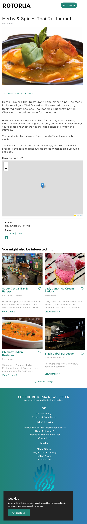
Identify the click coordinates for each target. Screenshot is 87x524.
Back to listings (43, 381)
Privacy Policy (43, 413)
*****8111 (9, 233)
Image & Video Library (44, 452)
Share (29, 93)
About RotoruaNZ (44, 431)
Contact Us (44, 438)
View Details (10, 311)
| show (19, 233)
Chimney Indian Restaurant (13, 353)
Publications (44, 459)
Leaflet (78, 215)
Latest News (44, 455)
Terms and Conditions (44, 416)
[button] (42, 185)
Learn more (37, 506)
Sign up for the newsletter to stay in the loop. (43, 400)
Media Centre (44, 448)
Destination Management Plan (44, 434)
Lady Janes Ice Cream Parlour (60, 290)
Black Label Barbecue (59, 353)
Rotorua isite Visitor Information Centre (44, 427)
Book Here (69, 5)
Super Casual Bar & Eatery (15, 290)
